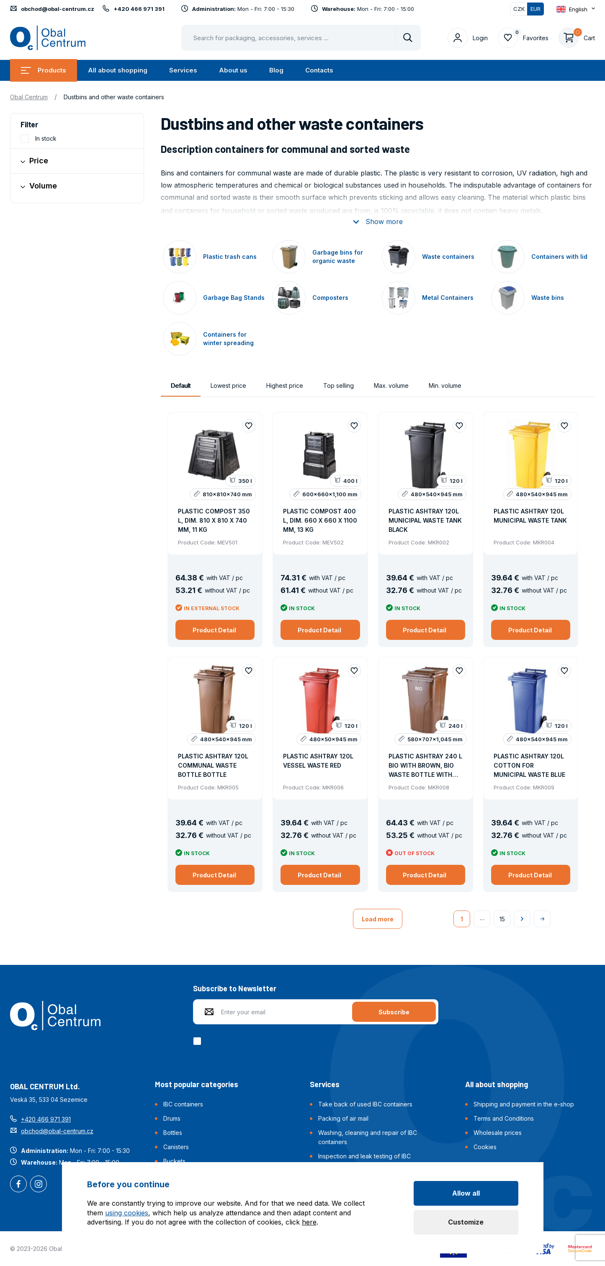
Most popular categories (196, 1084)
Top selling (338, 385)
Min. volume (445, 385)
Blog (276, 70)
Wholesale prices (498, 1132)
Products (43, 70)
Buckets (174, 1161)
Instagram (38, 1184)
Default (181, 385)
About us (233, 70)
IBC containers (183, 1104)
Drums (171, 1118)
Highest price (284, 385)
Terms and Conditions (504, 1118)
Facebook (18, 1184)
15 (502, 919)
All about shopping (117, 70)
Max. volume (391, 385)
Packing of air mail (343, 1118)
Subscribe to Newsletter (234, 988)
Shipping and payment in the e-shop (524, 1104)
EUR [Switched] (535, 8)
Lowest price (228, 385)
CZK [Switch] (519, 8)
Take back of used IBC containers (365, 1104)
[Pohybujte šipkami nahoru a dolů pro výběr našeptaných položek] (301, 38)
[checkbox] (198, 1041)
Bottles (172, 1132)
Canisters (176, 1146)
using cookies (126, 1213)
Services (183, 70)
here (309, 1222)
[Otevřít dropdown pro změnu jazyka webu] (575, 9)
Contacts (319, 70)
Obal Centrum (29, 97)
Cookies (485, 1146)
